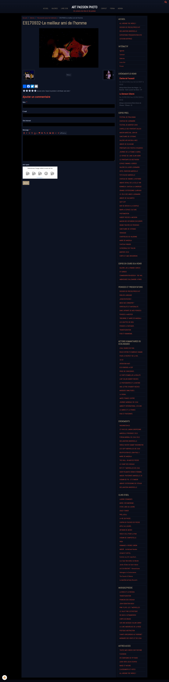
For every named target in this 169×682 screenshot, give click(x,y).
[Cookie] (4, 677)
